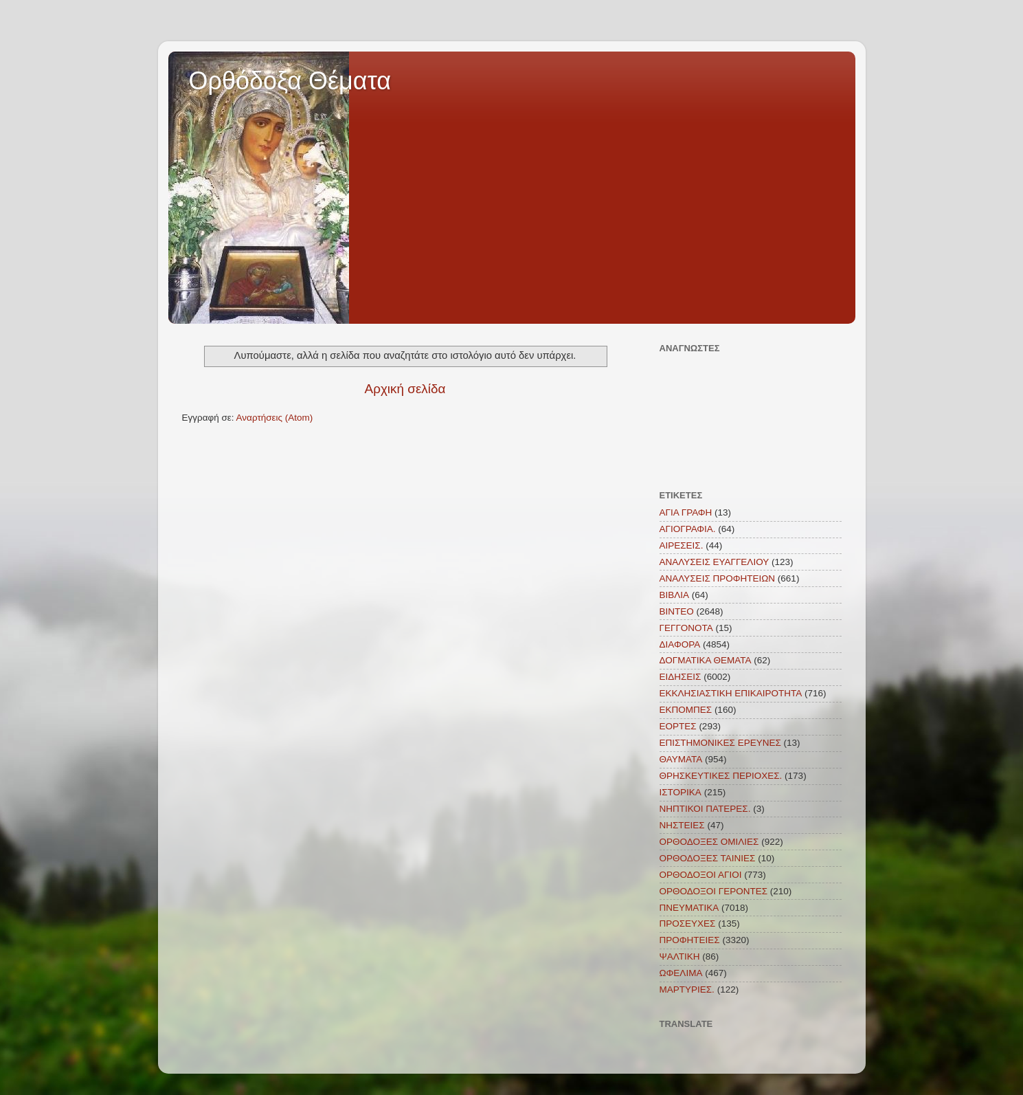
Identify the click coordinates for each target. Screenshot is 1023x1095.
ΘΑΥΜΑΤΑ (681, 759)
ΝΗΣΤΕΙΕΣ (682, 825)
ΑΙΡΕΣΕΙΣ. (682, 545)
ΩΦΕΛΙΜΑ (681, 973)
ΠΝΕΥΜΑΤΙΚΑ (689, 908)
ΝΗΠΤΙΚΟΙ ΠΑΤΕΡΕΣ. (705, 809)
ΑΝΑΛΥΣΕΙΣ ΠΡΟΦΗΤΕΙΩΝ (718, 578)
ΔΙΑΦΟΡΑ (680, 644)
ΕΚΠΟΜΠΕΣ (686, 710)
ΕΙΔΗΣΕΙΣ (680, 677)
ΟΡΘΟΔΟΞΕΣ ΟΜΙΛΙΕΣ (709, 842)
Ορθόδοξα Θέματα (290, 81)
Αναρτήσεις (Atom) (274, 417)
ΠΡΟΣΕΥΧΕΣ (688, 923)
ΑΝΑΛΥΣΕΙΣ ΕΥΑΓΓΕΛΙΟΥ (714, 562)
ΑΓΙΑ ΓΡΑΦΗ (686, 512)
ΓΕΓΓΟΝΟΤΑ (686, 628)
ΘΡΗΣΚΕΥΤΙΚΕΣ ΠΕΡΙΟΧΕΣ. (721, 776)
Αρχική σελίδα (405, 388)
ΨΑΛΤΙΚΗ (680, 956)
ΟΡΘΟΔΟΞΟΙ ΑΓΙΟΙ (701, 875)
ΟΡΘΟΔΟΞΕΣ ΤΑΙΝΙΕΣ (708, 858)
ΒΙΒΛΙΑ (675, 595)
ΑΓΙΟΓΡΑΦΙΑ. (688, 529)
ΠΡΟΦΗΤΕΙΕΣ (690, 940)
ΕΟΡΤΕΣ (678, 726)
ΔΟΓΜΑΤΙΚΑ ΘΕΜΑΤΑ (706, 660)
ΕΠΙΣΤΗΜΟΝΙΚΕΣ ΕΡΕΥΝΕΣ (720, 743)
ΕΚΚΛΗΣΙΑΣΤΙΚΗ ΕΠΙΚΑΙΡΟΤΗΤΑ (731, 693)
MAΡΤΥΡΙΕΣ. (687, 989)
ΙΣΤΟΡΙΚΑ (680, 792)
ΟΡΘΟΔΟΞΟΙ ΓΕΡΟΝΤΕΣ (714, 891)
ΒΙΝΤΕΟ (677, 611)
